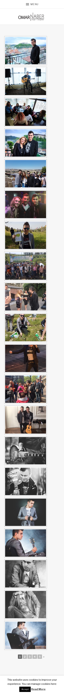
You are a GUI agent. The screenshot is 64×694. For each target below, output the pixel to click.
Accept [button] (25, 689)
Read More (38, 689)
